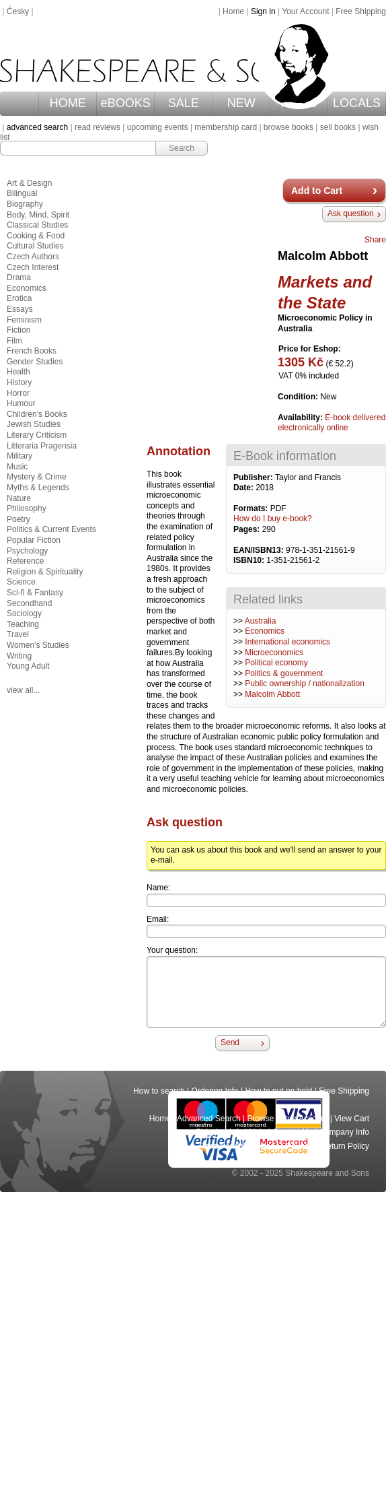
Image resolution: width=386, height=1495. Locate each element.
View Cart (351, 1118)
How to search (159, 1091)
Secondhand (29, 603)
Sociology (24, 613)
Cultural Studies (35, 246)
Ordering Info (215, 1091)
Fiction (18, 330)
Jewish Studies (34, 424)
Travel (18, 634)
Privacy (300, 1146)
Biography (25, 204)
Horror (18, 393)
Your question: (172, 950)
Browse (260, 1118)
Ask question (350, 213)
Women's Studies (38, 645)
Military (19, 456)
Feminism (24, 320)
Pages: (247, 529)
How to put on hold (278, 1091)
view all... (23, 690)
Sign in (263, 11)
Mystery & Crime (37, 476)
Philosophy (26, 508)
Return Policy (345, 1146)
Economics (264, 631)
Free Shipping (361, 11)
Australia (260, 621)
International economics (287, 641)
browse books (288, 127)
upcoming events (157, 127)
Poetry (18, 519)
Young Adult (28, 666)
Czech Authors (33, 256)
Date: (244, 487)
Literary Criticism (37, 435)
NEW (241, 103)
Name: (158, 887)
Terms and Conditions (240, 1146)
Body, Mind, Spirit (38, 215)
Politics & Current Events (51, 529)
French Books (31, 351)
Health (18, 371)
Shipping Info (219, 1132)
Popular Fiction (34, 540)
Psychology (27, 551)
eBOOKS (126, 103)
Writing (19, 656)
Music (17, 466)
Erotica (19, 298)
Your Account (305, 11)
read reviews (97, 127)
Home (233, 11)
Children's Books (37, 414)
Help (257, 1132)
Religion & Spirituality (45, 571)
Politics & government (284, 673)
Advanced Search (209, 1118)
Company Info (344, 1132)
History (19, 382)
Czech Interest (33, 267)
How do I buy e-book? (272, 518)
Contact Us (292, 1132)
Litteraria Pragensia (42, 446)
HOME (68, 103)
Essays (20, 309)
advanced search (37, 127)
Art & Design (29, 183)
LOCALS (357, 103)
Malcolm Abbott (272, 694)
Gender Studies (35, 361)
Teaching (23, 624)
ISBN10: (249, 560)
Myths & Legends (38, 487)
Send (230, 1042)
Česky (18, 11)
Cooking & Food (36, 235)
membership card (225, 127)
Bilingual (22, 193)
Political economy (276, 662)
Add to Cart (316, 190)
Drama (19, 277)
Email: (158, 919)
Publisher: (254, 477)
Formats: (251, 508)
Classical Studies (37, 225)
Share (375, 239)
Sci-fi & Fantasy (35, 592)
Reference (25, 561)
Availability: (301, 417)
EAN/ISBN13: (259, 550)
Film (14, 340)
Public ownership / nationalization (304, 683)
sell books (338, 127)
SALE (183, 103)
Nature (19, 498)
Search (181, 148)
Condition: (299, 396)
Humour (21, 403)
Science (21, 582)
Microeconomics (274, 652)
